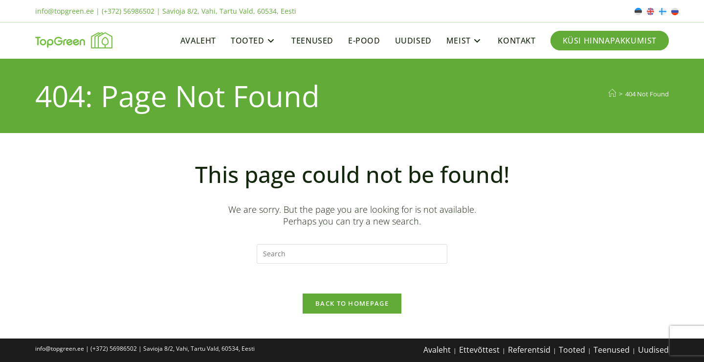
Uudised (653, 349)
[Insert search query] (352, 254)
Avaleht (437, 349)
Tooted (572, 349)
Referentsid (529, 349)
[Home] (612, 93)
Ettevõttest (479, 349)
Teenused (612, 349)
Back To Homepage (352, 303)
